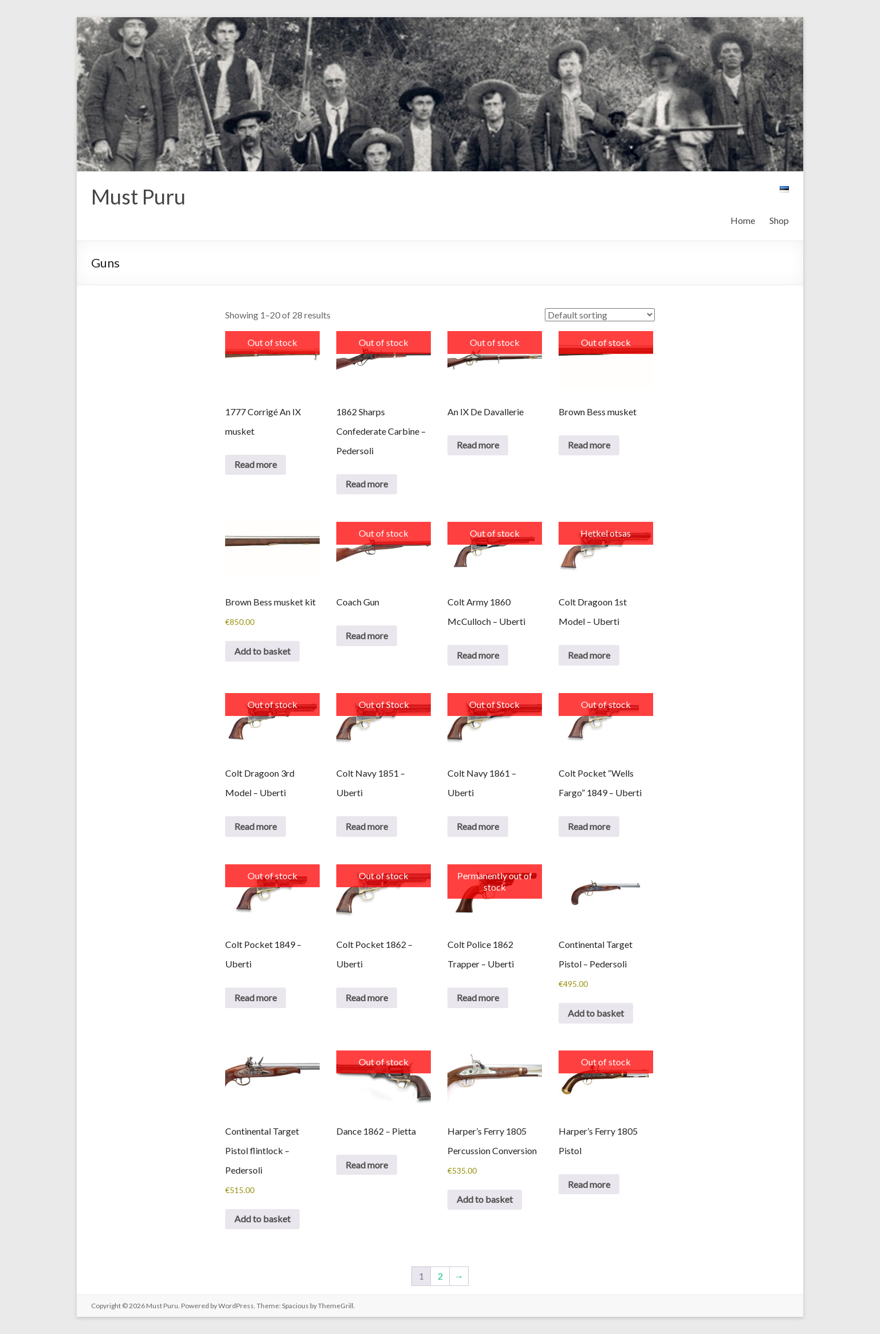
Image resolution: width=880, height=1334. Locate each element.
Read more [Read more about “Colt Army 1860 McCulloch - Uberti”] (478, 655)
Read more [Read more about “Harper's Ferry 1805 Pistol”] (589, 1184)
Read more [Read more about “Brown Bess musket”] (589, 444)
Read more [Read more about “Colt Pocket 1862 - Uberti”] (366, 997)
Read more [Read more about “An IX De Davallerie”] (478, 444)
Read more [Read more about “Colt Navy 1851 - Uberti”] (366, 826)
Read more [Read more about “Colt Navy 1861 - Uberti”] (478, 826)
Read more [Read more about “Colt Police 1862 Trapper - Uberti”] (478, 997)
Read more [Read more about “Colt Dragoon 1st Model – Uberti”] (589, 655)
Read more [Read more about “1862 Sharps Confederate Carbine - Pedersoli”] (366, 483)
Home (742, 220)
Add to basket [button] (262, 651)
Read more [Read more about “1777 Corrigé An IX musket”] (255, 464)
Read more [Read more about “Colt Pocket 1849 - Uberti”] (255, 997)
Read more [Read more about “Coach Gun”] (366, 635)
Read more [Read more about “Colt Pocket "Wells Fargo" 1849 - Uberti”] (589, 826)
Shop (779, 220)
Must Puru (138, 196)
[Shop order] (600, 314)
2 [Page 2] (440, 1275)
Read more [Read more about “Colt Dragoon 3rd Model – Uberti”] (255, 826)
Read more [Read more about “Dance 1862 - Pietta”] (366, 1164)
